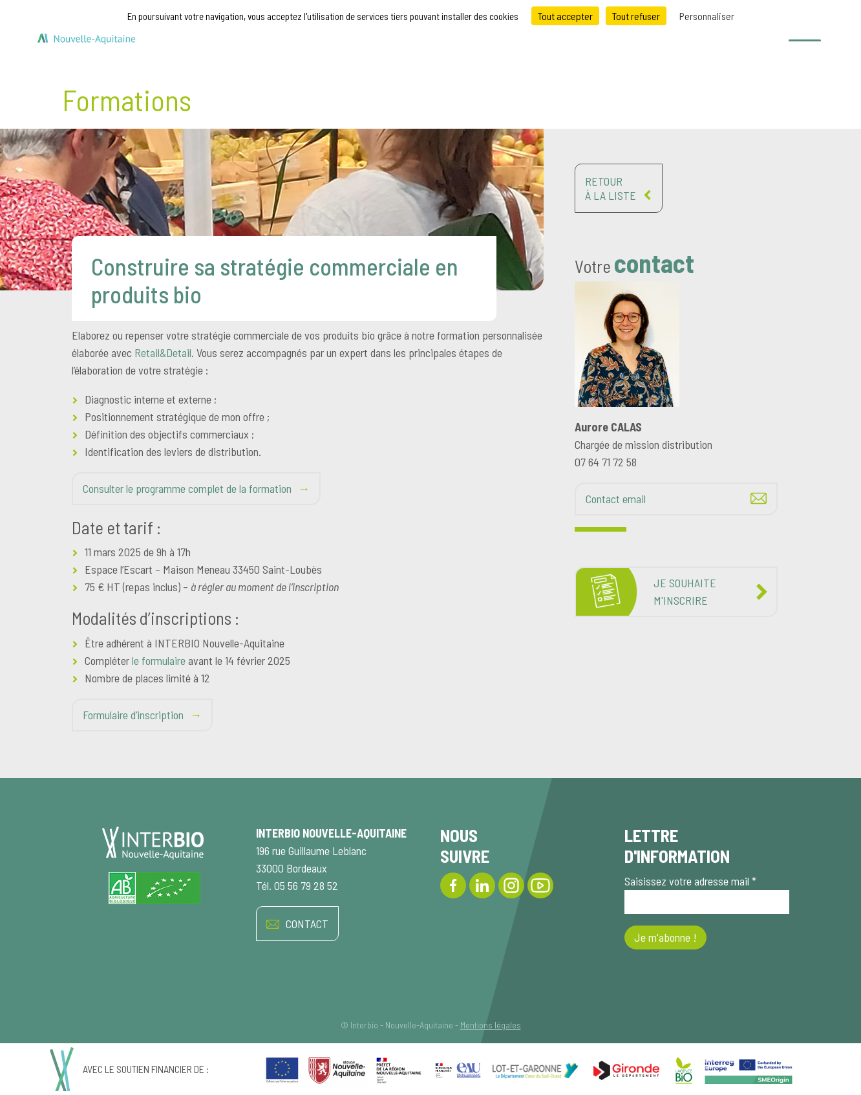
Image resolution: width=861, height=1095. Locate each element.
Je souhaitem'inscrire (685, 591)
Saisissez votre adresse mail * (706, 894)
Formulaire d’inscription (133, 715)
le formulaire (159, 660)
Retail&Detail (162, 352)
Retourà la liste (618, 188)
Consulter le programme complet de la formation (187, 488)
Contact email (616, 499)
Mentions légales (490, 1024)
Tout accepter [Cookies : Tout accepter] (565, 16)
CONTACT (297, 923)
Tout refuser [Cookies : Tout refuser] (636, 16)
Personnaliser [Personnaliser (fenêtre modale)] (706, 16)
